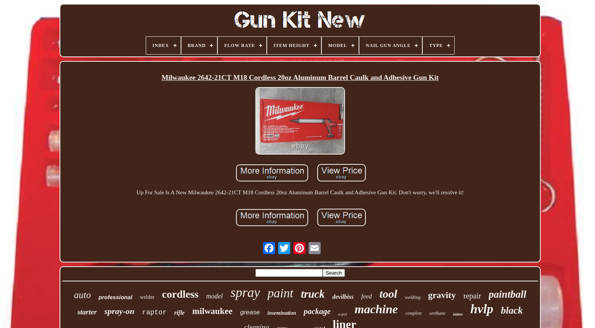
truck (313, 294)
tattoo (458, 314)
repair (472, 296)
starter (87, 312)
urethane (437, 313)
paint (280, 293)
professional (115, 297)
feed (366, 296)
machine (376, 309)
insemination (282, 313)
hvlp (482, 309)
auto (82, 295)
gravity (442, 295)
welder (147, 297)
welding (412, 297)
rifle (179, 312)
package (317, 311)
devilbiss (343, 297)
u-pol (342, 314)
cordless (180, 294)
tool (388, 293)
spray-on (119, 311)
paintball (507, 294)
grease (250, 312)
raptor (154, 312)
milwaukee (212, 311)
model (214, 296)
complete (413, 313)
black (512, 310)
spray (245, 292)
